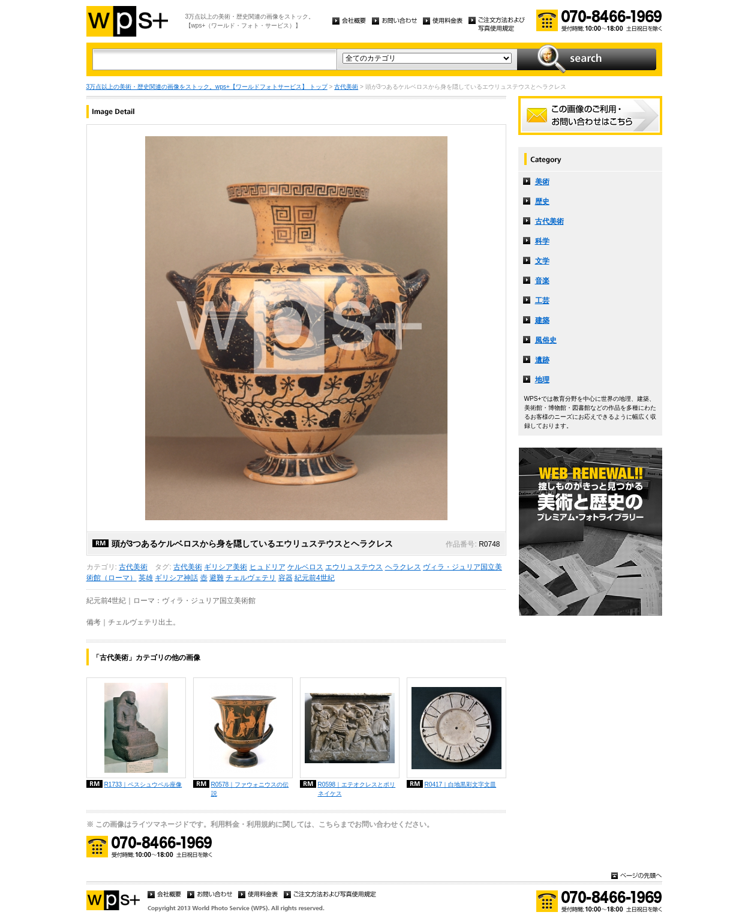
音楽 (542, 281)
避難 (216, 578)
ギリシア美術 (225, 567)
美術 (542, 182)
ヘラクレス (403, 567)
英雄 (146, 578)
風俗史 (546, 340)
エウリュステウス (354, 567)
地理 (542, 380)
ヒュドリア (268, 567)
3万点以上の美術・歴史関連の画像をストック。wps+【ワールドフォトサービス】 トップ (207, 86)
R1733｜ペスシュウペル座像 (143, 784)
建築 (542, 320)
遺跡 (542, 360)
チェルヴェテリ (251, 578)
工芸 (542, 300)
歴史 (542, 201)
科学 (542, 241)
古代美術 (346, 86)
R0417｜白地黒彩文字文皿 (461, 784)
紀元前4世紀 (315, 578)
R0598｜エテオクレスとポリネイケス (357, 789)
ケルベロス (305, 567)
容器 (285, 578)
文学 (542, 261)
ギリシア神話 (176, 578)
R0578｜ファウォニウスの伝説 (250, 789)
